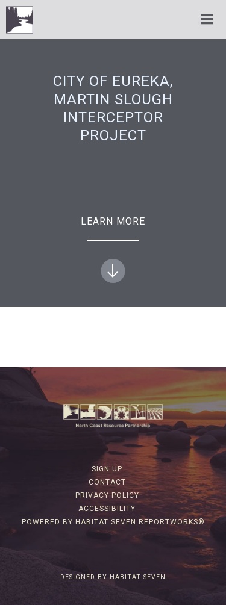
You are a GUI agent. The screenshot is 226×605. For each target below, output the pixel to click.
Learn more (113, 249)
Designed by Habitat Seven (113, 577)
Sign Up (107, 469)
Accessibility (107, 508)
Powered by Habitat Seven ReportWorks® (113, 522)
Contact (107, 482)
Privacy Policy (107, 495)
